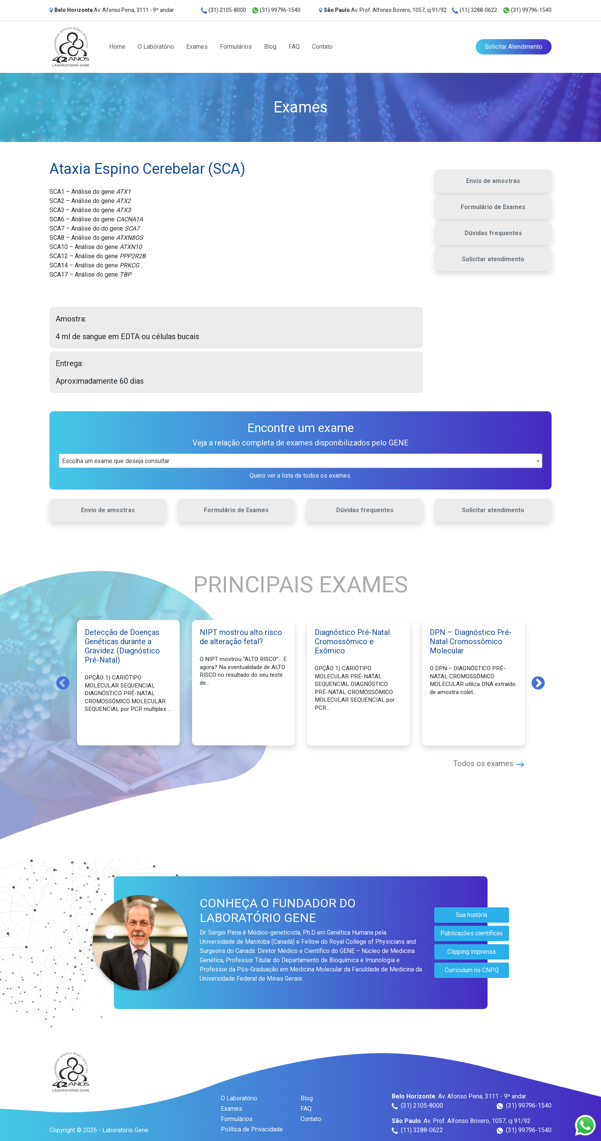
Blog (270, 46)
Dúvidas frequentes (493, 233)
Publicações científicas (471, 933)
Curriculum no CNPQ (472, 970)
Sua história (471, 914)
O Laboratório (156, 46)
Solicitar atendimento (493, 259)
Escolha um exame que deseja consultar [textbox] (115, 461)
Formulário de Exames (493, 207)
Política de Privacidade (252, 1129)
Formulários (236, 46)
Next (538, 682)
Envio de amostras (493, 181)
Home (117, 46)
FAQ (294, 46)
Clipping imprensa (471, 951)
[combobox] (300, 460)
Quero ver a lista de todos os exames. (300, 475)
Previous (63, 682)
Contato (322, 46)
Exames (197, 46)
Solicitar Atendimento (513, 46)
